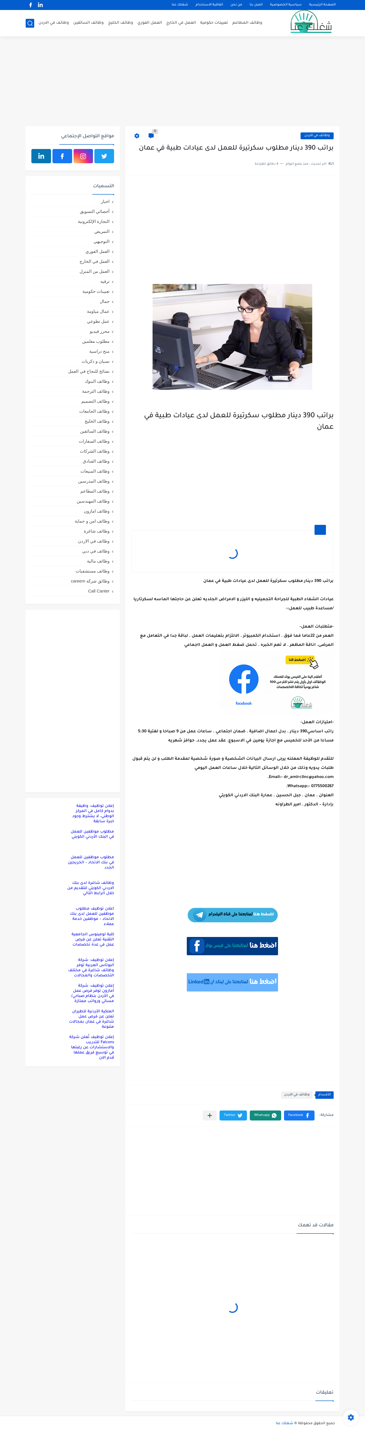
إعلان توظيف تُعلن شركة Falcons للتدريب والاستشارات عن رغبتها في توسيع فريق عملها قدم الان (91, 1047)
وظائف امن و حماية (92, 521)
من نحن (236, 5)
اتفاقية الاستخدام (209, 5)
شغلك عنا (180, 5)
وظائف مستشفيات (93, 571)
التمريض (102, 231)
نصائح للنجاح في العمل (89, 371)
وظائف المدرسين (94, 481)
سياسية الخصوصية (286, 5)
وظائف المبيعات (95, 471)
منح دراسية (99, 351)
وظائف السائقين (88, 23)
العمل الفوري (149, 23)
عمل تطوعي (98, 321)
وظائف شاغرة (97, 531)
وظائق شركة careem (90, 581)
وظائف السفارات (94, 441)
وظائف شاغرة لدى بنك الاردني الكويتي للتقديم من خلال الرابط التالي (90, 888)
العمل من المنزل (95, 271)
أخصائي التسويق (95, 211)
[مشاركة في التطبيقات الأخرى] (210, 1115)
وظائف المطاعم (247, 23)
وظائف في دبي (96, 551)
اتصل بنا (256, 5)
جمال (105, 301)
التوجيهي (102, 241)
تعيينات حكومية (214, 23)
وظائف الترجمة (96, 391)
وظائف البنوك (97, 381)
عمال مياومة (98, 311)
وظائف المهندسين (93, 501)
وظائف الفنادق (96, 461)
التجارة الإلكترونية (94, 221)
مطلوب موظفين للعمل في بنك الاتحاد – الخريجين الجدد (91, 862)
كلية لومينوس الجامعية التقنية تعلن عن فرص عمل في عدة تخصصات (93, 939)
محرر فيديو (100, 331)
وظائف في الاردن (53, 23)
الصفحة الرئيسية (322, 5)
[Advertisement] (182, 82)
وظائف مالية (98, 561)
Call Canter (99, 590)
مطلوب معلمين (96, 341)
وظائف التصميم (95, 401)
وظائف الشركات (95, 451)
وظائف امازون (97, 511)
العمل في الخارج (181, 23)
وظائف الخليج (120, 23)
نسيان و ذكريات (96, 361)
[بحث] (30, 23)
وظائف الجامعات (94, 411)
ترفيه (105, 281)
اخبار (105, 201)
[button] (299, 1115)
